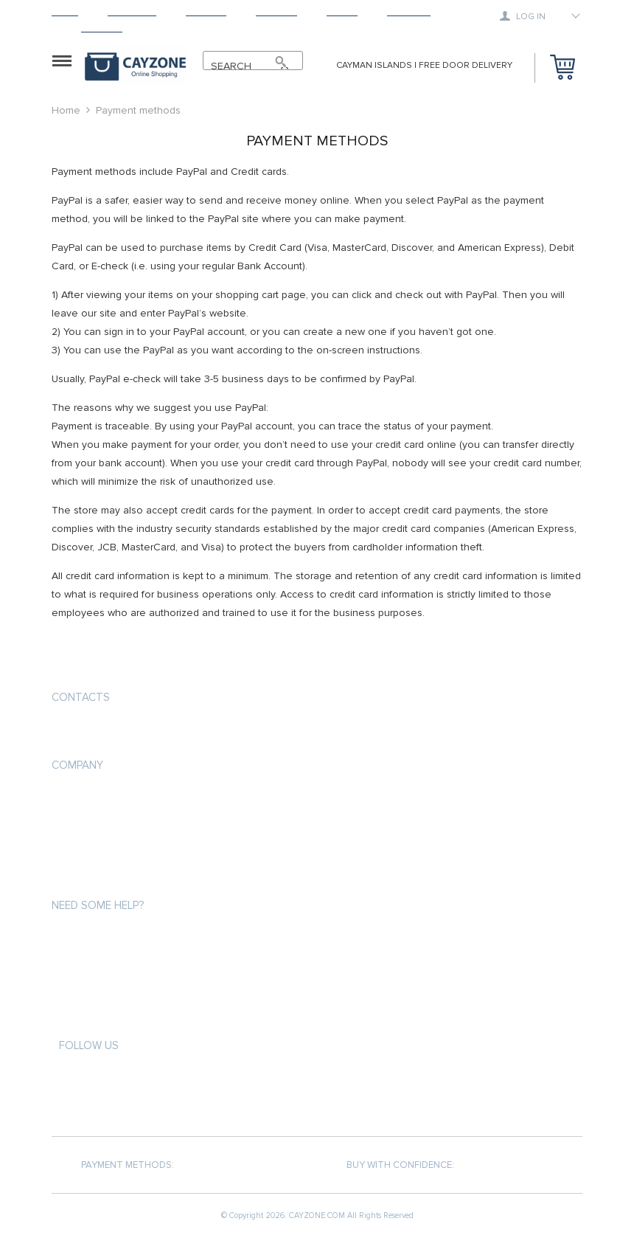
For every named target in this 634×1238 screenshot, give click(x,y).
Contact (101, 27)
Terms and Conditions (106, 851)
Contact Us (80, 878)
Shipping (206, 11)
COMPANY (77, 765)
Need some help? (98, 905)
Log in (523, 16)
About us (74, 798)
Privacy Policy (85, 825)
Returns (276, 11)
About (342, 11)
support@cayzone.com (113, 732)
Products (132, 11)
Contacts (81, 697)
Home (65, 11)
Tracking (409, 11)
